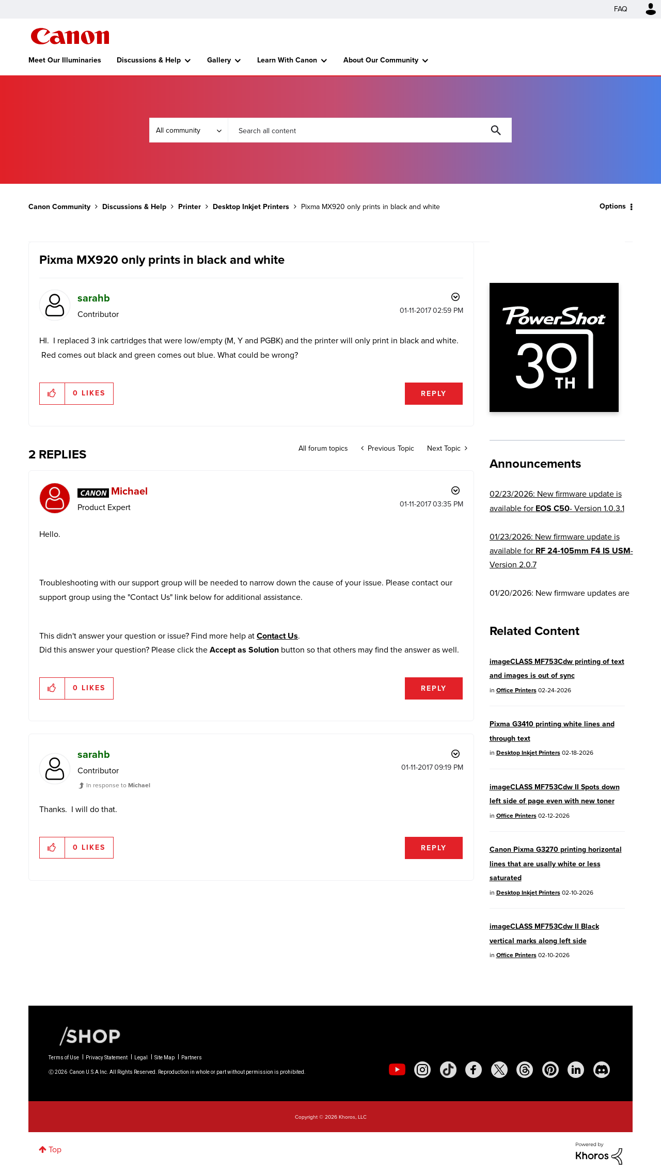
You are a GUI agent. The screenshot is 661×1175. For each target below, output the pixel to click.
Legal (141, 1057)
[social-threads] (524, 1069)
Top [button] (55, 1149)
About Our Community (380, 60)
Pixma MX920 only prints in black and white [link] (370, 206)
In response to (118, 785)
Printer (189, 206)
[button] (52, 393)
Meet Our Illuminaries (64, 60)
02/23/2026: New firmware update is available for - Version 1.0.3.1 (557, 501)
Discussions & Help (149, 60)
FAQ (620, 9)
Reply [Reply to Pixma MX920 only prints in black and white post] (434, 393)
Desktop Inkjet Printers (251, 206)
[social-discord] (601, 1069)
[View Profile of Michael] (129, 491)
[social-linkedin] (576, 1069)
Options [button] (613, 206)
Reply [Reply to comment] (434, 688)
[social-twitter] (499, 1069)
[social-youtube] (397, 1069)
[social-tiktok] (448, 1069)
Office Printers (516, 690)
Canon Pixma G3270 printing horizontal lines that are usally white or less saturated (556, 863)
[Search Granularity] (188, 130)
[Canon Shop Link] (85, 1035)
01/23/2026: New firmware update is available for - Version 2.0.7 (561, 551)
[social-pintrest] (550, 1069)
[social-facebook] (473, 1069)
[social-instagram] (422, 1069)
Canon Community (70, 36)
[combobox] (370, 130)
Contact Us (277, 636)
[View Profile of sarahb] (93, 298)
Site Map (164, 1057)
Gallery (219, 60)
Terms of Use (64, 1057)
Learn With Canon (287, 60)
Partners (191, 1057)
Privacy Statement (107, 1057)
